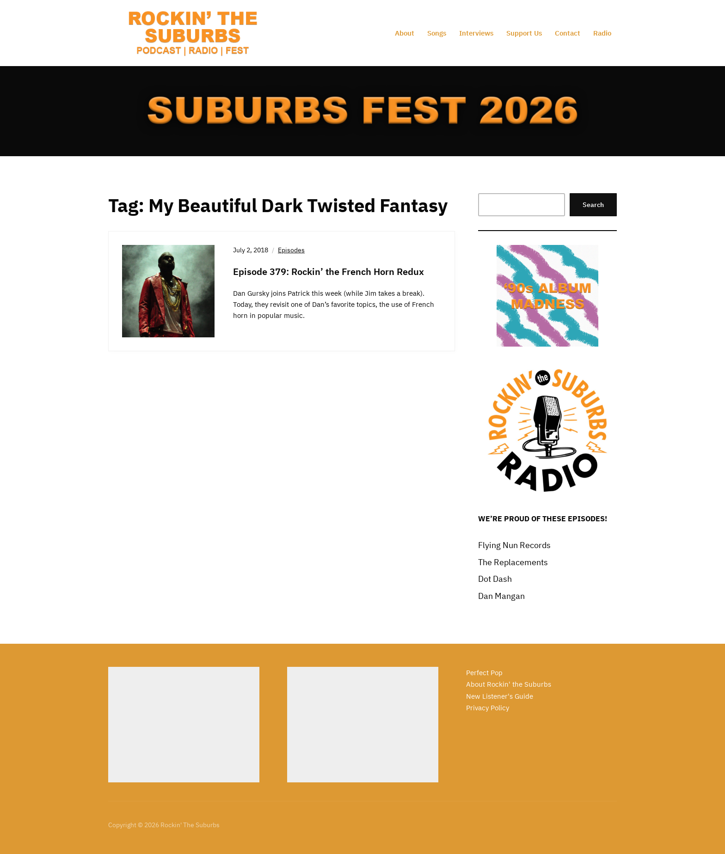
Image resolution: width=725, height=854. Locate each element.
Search (593, 205)
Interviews (476, 33)
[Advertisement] (183, 724)
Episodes (291, 250)
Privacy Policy (487, 707)
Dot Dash (495, 578)
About (404, 33)
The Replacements (513, 562)
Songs (436, 33)
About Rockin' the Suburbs (508, 684)
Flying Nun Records (514, 545)
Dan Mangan (501, 596)
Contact (567, 33)
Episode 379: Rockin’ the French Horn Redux (328, 271)
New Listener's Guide (499, 696)
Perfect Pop (484, 672)
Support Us (524, 33)
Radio (602, 33)
